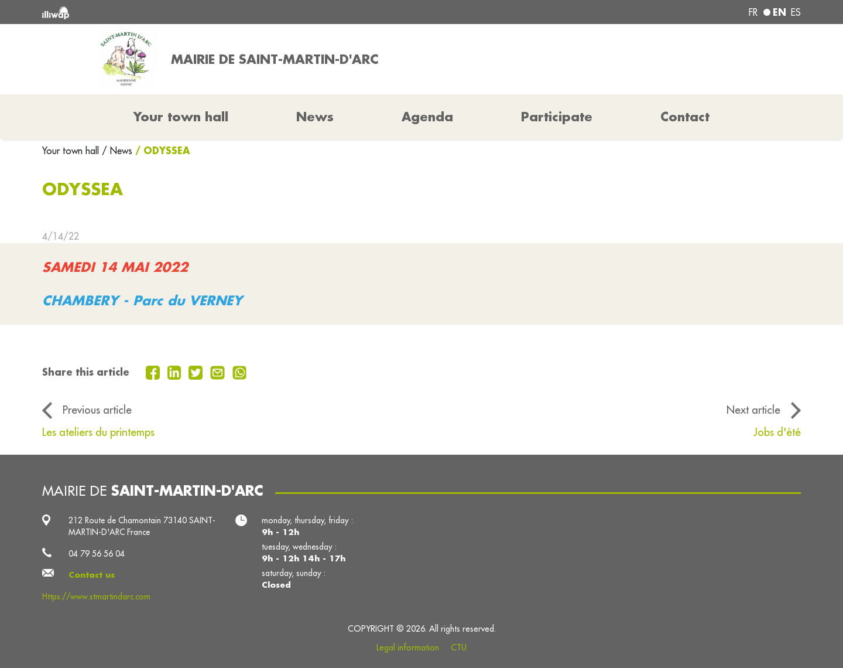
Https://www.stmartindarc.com (96, 596)
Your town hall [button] (180, 116)
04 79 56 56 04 (96, 553)
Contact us (91, 575)
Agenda (427, 116)
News (315, 116)
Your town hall (72, 150)
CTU (459, 647)
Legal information (407, 647)
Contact (685, 116)
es (796, 12)
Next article (753, 410)
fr (753, 12)
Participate (556, 116)
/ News (117, 150)
